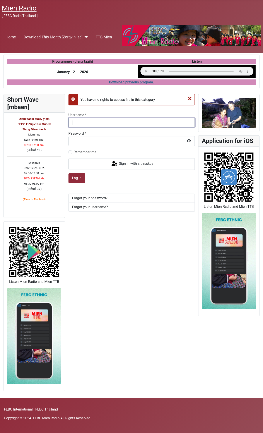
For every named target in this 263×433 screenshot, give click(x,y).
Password (77, 133)
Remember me (85, 152)
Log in (77, 178)
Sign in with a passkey (132, 164)
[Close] (190, 98)
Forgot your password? (90, 198)
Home (11, 37)
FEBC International (18, 409)
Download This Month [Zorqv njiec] (53, 37)
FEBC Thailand (46, 409)
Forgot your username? (90, 207)
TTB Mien (104, 37)
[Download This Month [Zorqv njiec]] (85, 37)
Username (77, 115)
